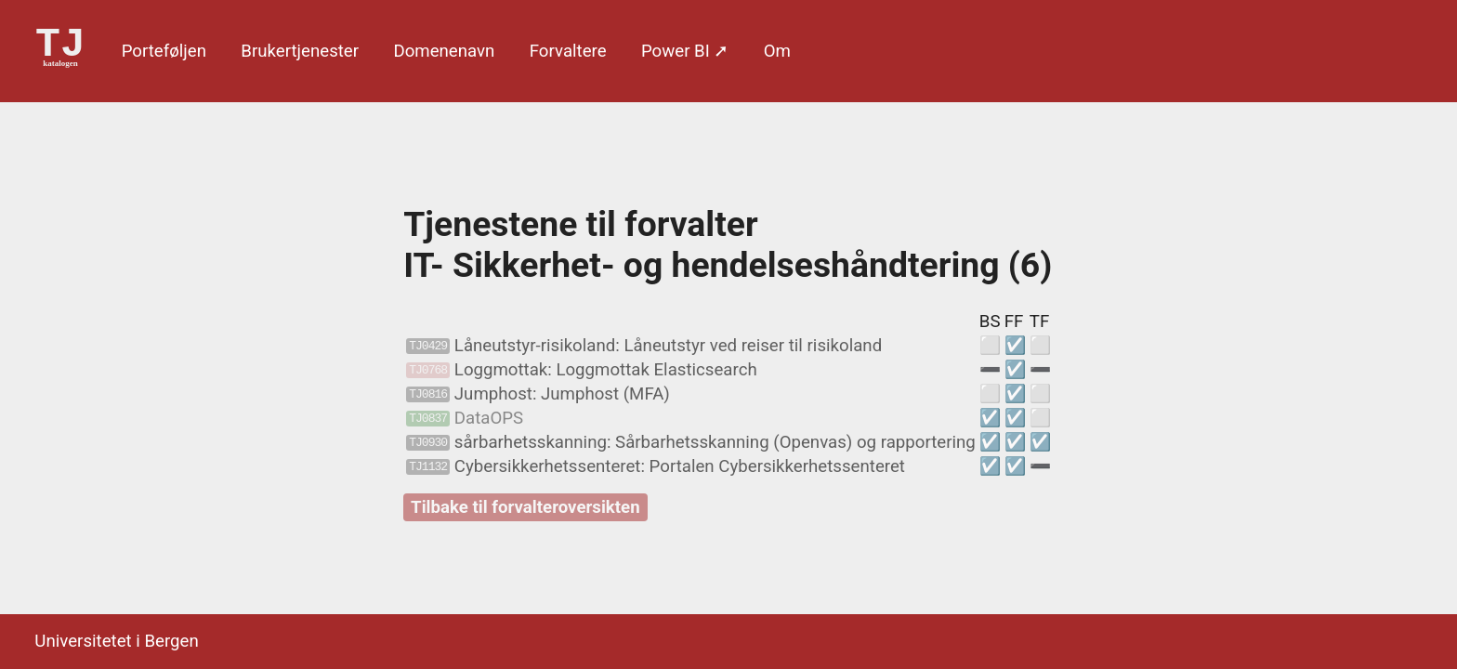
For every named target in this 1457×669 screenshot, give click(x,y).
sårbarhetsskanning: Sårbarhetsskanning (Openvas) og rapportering (691, 442)
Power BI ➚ (684, 51)
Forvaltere (568, 51)
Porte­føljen (164, 51)
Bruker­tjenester (300, 51)
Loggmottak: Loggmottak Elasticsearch (581, 370)
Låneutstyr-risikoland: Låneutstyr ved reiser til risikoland (644, 345)
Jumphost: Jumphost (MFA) (538, 394)
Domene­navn (443, 51)
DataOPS (464, 418)
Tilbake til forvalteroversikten (525, 507)
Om (777, 51)
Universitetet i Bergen (116, 641)
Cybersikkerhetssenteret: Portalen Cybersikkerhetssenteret (655, 466)
